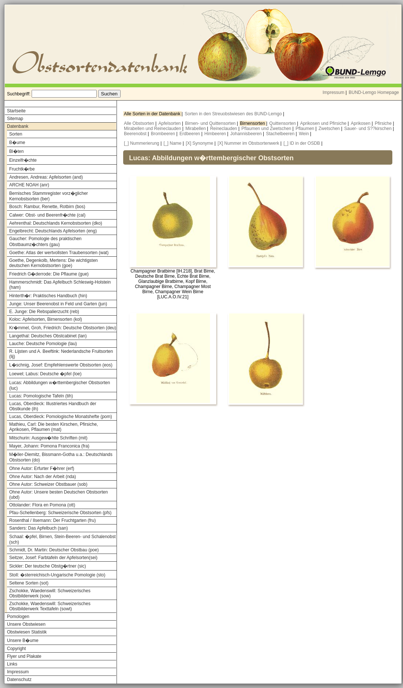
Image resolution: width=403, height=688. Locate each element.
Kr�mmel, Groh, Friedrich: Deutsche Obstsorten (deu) (62, 327)
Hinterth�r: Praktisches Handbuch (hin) (48, 295)
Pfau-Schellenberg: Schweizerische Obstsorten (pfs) (60, 512)
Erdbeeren (190, 133)
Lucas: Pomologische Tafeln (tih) (41, 396)
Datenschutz (19, 679)
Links (12, 664)
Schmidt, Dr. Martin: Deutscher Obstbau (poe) (54, 549)
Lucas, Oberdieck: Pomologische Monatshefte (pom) (60, 416)
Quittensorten (283, 123)
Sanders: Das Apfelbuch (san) (38, 528)
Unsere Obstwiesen (26, 624)
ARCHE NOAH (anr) (29, 184)
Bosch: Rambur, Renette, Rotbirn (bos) (47, 206)
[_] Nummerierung (141, 143)
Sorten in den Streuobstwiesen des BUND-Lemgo (234, 113)
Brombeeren (163, 133)
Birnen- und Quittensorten (211, 123)
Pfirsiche (384, 123)
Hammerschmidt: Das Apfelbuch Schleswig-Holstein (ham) (60, 285)
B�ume (17, 142)
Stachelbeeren (281, 133)
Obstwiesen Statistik (27, 632)
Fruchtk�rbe (22, 169)
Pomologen (18, 616)
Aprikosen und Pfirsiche (323, 123)
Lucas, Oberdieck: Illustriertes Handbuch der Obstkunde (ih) (52, 406)
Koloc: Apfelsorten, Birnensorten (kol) (45, 319)
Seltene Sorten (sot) (29, 583)
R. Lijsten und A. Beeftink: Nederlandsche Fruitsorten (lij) (61, 354)
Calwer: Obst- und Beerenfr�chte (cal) (47, 215)
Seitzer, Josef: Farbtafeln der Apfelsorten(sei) (53, 557)
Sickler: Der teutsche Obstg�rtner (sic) (47, 566)
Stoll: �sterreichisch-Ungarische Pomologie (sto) (57, 575)
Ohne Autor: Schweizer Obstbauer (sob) (48, 484)
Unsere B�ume (22, 640)
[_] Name (173, 143)
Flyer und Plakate (24, 656)
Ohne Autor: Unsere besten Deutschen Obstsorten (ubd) (58, 494)
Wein (304, 133)
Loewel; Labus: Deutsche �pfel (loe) (45, 373)
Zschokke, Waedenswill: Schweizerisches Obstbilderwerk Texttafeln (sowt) (49, 606)
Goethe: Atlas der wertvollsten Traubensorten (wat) (58, 252)
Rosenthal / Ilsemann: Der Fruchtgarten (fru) (52, 520)
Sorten (15, 134)
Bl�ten (16, 151)
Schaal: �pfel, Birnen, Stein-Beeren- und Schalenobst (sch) (62, 539)
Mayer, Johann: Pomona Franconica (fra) (49, 446)
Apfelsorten (170, 123)
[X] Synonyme (199, 143)
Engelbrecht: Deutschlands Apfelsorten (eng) (53, 231)
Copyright (16, 648)
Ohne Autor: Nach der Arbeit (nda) (42, 476)
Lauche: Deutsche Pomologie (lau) (43, 343)
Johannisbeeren (246, 133)
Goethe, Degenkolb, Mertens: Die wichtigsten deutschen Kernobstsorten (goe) (53, 263)
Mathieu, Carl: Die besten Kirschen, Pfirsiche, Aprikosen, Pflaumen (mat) (53, 427)
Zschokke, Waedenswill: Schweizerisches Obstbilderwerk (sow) (49, 593)
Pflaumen (305, 128)
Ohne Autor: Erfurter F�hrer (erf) (41, 468)
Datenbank (17, 126)
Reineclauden (224, 128)
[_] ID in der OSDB (301, 143)
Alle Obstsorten (139, 123)
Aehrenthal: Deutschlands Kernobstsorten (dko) (55, 223)
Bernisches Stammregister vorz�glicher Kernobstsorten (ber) (48, 196)
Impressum (333, 92)
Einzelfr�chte (23, 160)
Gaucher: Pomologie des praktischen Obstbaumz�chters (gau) (45, 241)
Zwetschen (329, 128)
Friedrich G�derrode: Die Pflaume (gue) (49, 274)
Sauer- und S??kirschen (368, 128)
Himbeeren (215, 133)
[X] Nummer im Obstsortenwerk (248, 143)
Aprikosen (361, 123)
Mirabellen (196, 128)
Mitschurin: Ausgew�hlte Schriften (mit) (48, 437)
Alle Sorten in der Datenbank (153, 113)
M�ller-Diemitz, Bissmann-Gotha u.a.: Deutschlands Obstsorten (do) (61, 457)
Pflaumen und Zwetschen (267, 128)
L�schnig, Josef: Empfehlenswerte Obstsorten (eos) (61, 365)
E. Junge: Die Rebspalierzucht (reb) (44, 311)
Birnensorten (253, 123)
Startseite (16, 110)
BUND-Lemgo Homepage (374, 92)
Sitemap (15, 118)
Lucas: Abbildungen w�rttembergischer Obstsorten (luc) (59, 385)
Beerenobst (136, 133)
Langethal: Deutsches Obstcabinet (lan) (48, 335)
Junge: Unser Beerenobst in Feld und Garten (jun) (58, 303)
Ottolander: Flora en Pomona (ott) (42, 505)
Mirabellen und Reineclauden (153, 128)
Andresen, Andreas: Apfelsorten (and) (46, 177)
